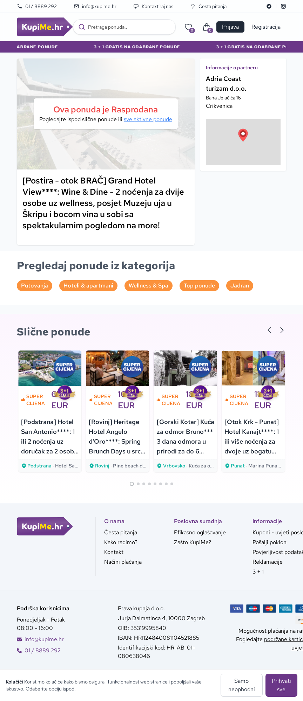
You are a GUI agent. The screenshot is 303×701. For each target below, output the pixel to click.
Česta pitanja (208, 6)
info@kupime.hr (95, 6)
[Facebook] (269, 6)
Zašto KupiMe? (192, 542)
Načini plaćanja (123, 561)
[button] (243, 135)
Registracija (266, 26)
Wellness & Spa (148, 285)
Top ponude (199, 285)
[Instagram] (283, 6)
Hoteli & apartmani (88, 285)
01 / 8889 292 (37, 6)
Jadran (239, 285)
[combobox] (124, 27)
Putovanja (34, 285)
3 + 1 (258, 571)
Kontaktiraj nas (153, 6)
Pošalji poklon (269, 542)
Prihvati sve (281, 685)
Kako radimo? (120, 542)
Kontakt (113, 552)
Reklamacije (267, 561)
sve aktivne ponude (148, 119)
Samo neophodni (241, 685)
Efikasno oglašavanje (200, 532)
